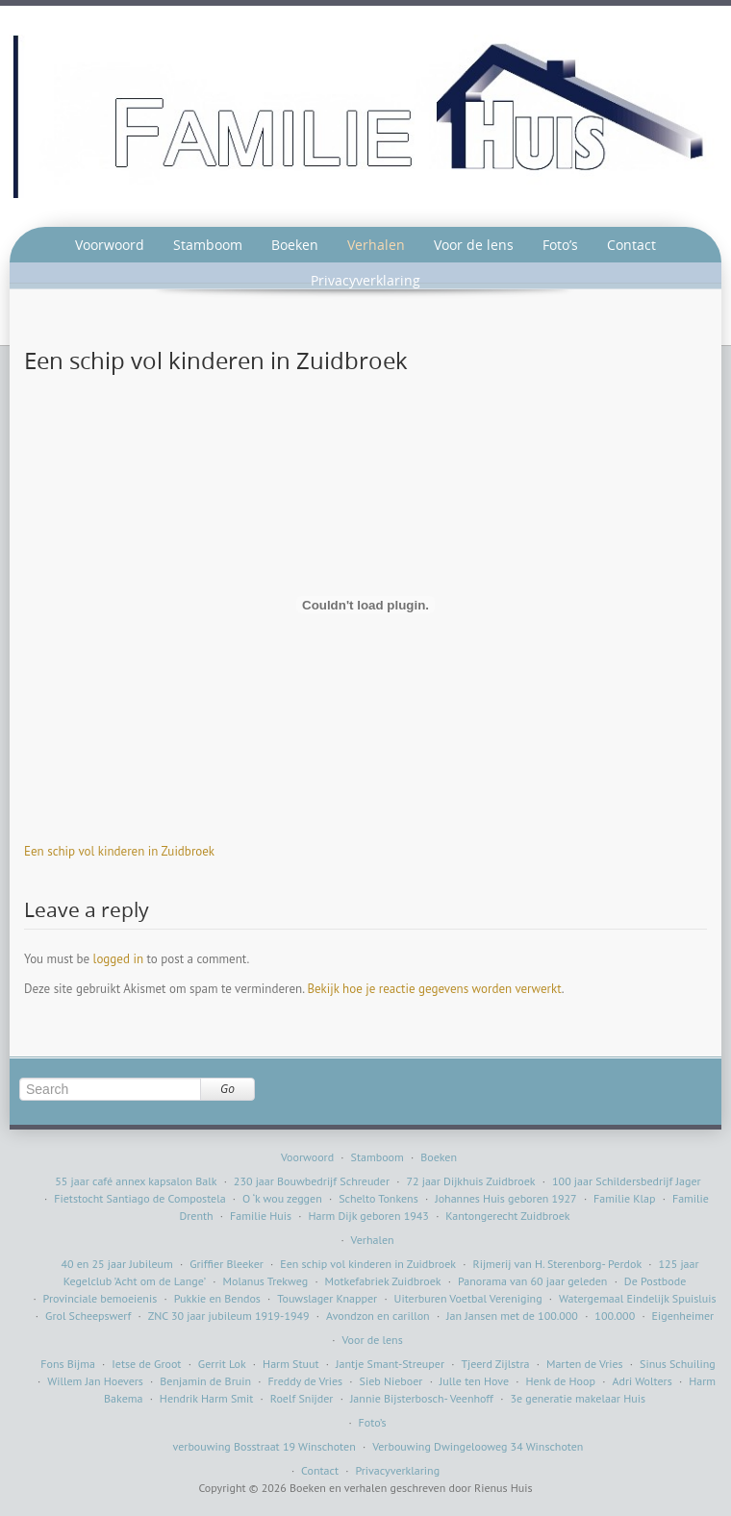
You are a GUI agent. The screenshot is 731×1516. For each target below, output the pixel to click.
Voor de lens (474, 245)
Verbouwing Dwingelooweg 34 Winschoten (477, 1446)
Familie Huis (260, 1215)
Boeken (294, 245)
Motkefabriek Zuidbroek (383, 1281)
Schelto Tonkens (378, 1198)
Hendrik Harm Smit (207, 1398)
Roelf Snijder (302, 1398)
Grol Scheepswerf (88, 1315)
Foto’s (560, 245)
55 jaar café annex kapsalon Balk (135, 1181)
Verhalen (376, 245)
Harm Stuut (291, 1363)
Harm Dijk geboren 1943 (368, 1215)
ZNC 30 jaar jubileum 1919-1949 (229, 1315)
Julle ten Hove (474, 1381)
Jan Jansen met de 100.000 (512, 1315)
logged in (118, 959)
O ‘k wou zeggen (282, 1198)
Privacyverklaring (365, 280)
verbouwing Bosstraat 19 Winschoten (264, 1446)
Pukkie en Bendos (217, 1298)
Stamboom (207, 245)
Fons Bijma (67, 1363)
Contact (631, 245)
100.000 (614, 1315)
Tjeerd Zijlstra (495, 1363)
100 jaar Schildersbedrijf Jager (626, 1181)
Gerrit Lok (222, 1363)
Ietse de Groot (146, 1363)
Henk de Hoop (560, 1381)
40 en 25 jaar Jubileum (116, 1263)
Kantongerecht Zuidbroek (507, 1215)
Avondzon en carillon (378, 1315)
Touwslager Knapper (327, 1298)
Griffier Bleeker (226, 1263)
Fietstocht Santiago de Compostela (139, 1198)
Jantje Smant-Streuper (390, 1363)
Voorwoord (109, 245)
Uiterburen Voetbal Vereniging (468, 1298)
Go (227, 1089)
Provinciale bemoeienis (100, 1298)
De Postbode (655, 1281)
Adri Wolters (641, 1381)
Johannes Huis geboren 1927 (505, 1198)
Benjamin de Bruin (205, 1381)
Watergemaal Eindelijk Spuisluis (638, 1298)
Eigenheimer (683, 1315)
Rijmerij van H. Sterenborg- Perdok (558, 1263)
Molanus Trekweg (265, 1281)
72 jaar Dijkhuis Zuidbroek (470, 1181)
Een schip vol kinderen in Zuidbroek (119, 851)
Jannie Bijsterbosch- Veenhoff (421, 1398)
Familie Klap (624, 1198)
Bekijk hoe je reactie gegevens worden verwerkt (434, 989)
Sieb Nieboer (391, 1381)
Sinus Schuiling (678, 1363)
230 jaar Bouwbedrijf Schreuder (312, 1181)
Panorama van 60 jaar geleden (532, 1281)
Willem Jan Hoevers (95, 1381)
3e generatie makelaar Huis (577, 1398)
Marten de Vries (584, 1363)
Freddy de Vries (304, 1381)
